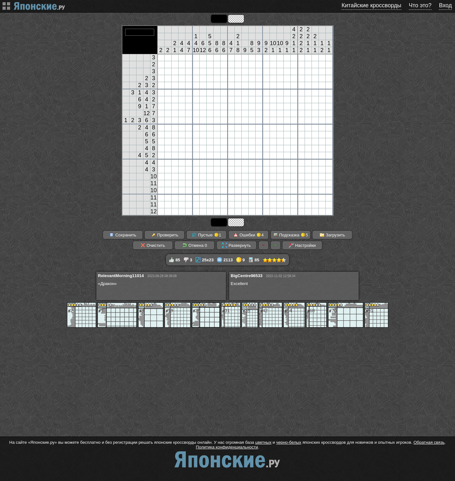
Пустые (206, 234)
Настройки (302, 245)
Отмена (194, 245)
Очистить (152, 245)
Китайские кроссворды (371, 5)
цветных (263, 442)
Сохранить (122, 234)
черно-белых (288, 442)
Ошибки (248, 234)
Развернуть (236, 245)
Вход (445, 5)
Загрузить (332, 234)
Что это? (420, 5)
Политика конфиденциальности (227, 447)
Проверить (164, 234)
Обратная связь (429, 442)
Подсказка (290, 234)
